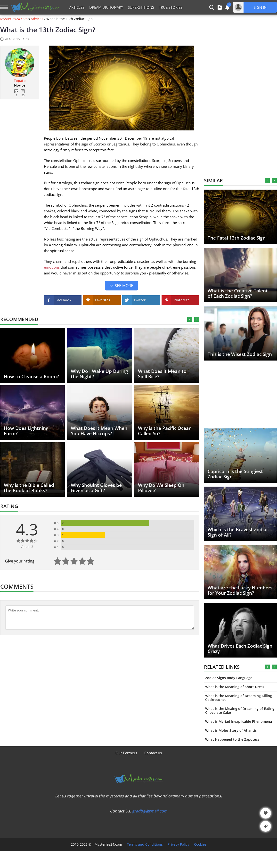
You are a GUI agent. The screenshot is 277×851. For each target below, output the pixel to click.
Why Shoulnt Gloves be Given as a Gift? (96, 488)
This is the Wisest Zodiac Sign (240, 354)
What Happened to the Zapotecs (232, 739)
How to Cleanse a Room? (31, 376)
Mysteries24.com (14, 19)
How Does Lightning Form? (26, 431)
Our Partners (126, 752)
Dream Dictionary (106, 7)
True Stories (170, 7)
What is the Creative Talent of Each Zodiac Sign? (238, 293)
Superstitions (141, 7)
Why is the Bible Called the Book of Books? (29, 488)
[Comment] (99, 617)
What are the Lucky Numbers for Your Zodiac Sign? (240, 590)
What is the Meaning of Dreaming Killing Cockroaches (238, 697)
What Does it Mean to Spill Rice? (162, 374)
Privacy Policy (178, 844)
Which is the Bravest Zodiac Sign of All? (238, 532)
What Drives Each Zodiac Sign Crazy (240, 648)
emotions (52, 267)
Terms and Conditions (145, 844)
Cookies (200, 844)
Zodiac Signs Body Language (228, 677)
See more (124, 285)
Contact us (153, 752)
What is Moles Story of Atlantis (231, 730)
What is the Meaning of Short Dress (234, 686)
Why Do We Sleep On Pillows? (161, 488)
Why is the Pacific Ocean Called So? (165, 431)
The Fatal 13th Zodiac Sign (237, 238)
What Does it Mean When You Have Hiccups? (99, 431)
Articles (76, 7)
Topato (20, 80)
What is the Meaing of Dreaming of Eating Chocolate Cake (239, 710)
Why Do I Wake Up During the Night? (99, 374)
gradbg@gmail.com (149, 811)
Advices (37, 19)
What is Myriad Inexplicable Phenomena (238, 721)
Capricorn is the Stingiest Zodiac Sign (235, 474)
